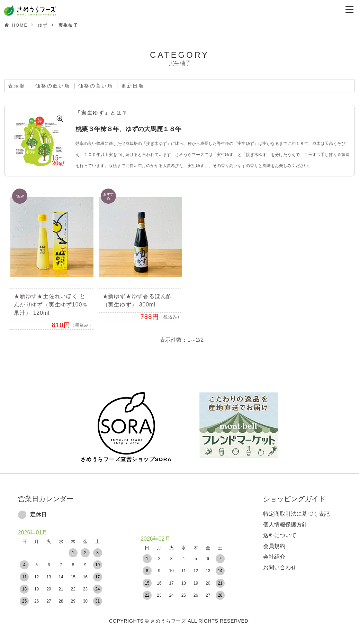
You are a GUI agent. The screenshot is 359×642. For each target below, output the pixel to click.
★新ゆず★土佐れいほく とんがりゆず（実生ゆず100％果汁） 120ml (51, 304)
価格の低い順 (52, 86)
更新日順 (132, 86)
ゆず (43, 25)
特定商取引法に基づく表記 (296, 509)
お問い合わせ (279, 563)
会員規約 (274, 541)
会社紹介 (274, 552)
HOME (20, 25)
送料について (279, 530)
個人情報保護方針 (285, 520)
